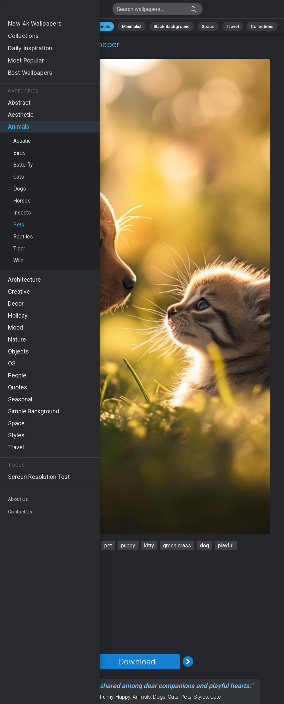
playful (226, 545)
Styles (201, 697)
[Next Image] (188, 661)
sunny (88, 545)
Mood (91, 697)
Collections (262, 26)
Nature (46, 26)
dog (204, 545)
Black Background (171, 26)
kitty (149, 545)
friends (45, 545)
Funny (106, 697)
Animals (102, 26)
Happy (123, 697)
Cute (215, 697)
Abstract (73, 26)
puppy (128, 545)
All (25, 26)
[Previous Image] (85, 661)
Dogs (159, 697)
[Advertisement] (136, 602)
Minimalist (132, 26)
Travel (233, 26)
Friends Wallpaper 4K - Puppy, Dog (40, 10)
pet (108, 545)
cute (68, 545)
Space (208, 26)
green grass (177, 545)
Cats (173, 697)
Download (136, 661)
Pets (50, 52)
